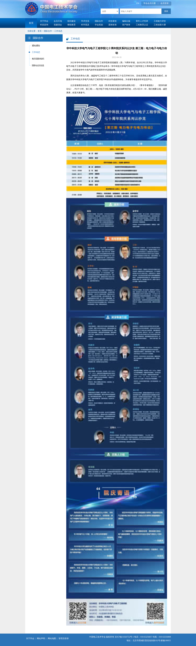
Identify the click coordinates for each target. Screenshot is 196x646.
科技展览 (112, 21)
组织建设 (71, 21)
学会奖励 (99, 25)
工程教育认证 (142, 25)
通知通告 (36, 46)
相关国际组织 (38, 59)
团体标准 (112, 25)
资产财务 (126, 25)
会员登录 (164, 3)
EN (137, 3)
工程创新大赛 (160, 25)
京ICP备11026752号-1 (124, 637)
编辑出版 (126, 21)
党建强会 (58, 25)
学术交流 (85, 21)
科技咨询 (44, 25)
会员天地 (58, 21)
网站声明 (41, 638)
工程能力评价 (160, 21)
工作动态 (58, 31)
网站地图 (52, 638)
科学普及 (85, 25)
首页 (31, 23)
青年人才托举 (142, 21)
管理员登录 (64, 638)
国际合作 (99, 21)
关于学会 (44, 21)
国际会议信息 (38, 65)
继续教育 (71, 25)
